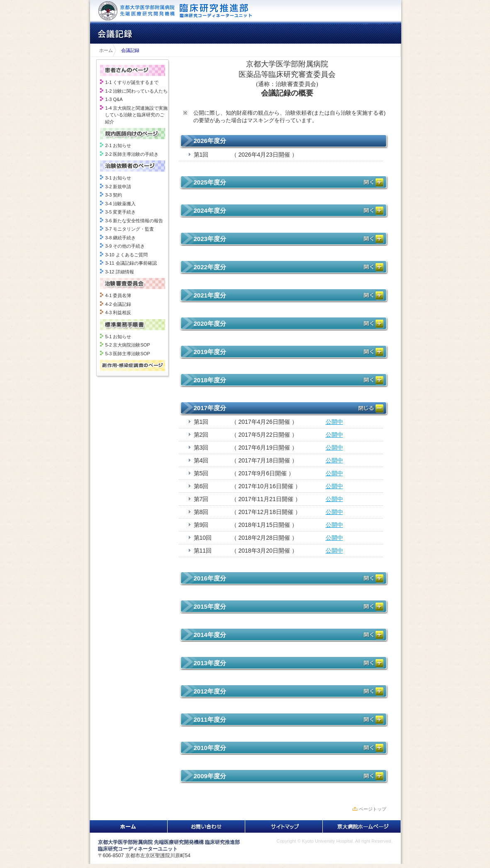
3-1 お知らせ (118, 177)
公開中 (334, 421)
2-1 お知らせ (118, 145)
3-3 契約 (113, 194)
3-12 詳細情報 (119, 271)
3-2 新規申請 (118, 186)
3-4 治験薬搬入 (120, 203)
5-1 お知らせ (118, 336)
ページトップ (372, 809)
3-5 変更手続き (120, 211)
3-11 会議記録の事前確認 (130, 263)
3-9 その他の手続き (125, 245)
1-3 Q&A (113, 99)
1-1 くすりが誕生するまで (131, 82)
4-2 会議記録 (118, 304)
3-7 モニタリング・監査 (129, 228)
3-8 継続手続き (120, 237)
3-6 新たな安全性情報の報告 (134, 220)
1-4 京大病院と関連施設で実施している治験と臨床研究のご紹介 (136, 115)
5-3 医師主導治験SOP (127, 353)
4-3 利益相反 (118, 312)
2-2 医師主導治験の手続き (131, 154)
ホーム (104, 50)
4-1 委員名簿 (118, 295)
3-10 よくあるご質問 (126, 254)
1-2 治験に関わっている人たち (136, 91)
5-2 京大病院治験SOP (127, 344)
